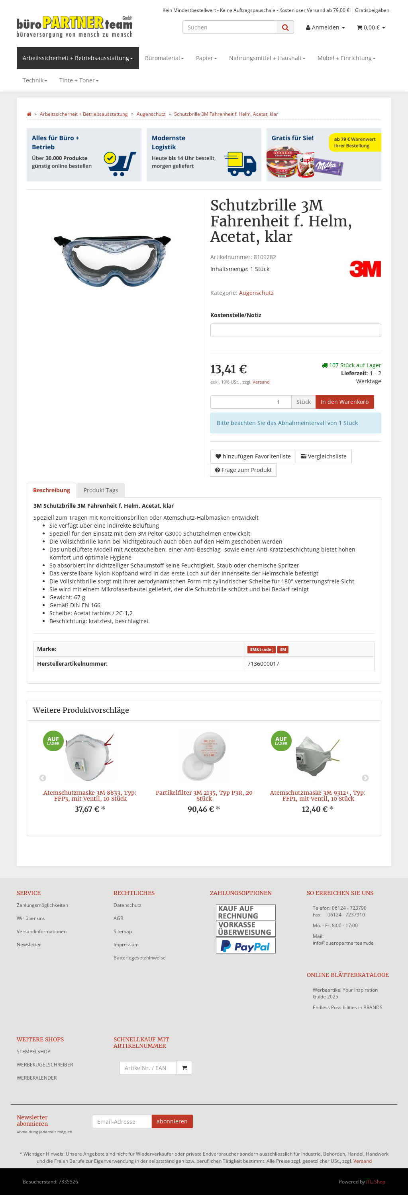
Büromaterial (164, 58)
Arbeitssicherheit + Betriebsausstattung (78, 58)
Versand (261, 382)
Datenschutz (127, 905)
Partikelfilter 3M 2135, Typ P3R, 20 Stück (204, 795)
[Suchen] (229, 27)
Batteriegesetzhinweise (140, 957)
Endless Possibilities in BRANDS (347, 1007)
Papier (206, 58)
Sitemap (123, 931)
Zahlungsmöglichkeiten (42, 905)
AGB (119, 918)
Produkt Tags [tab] (101, 490)
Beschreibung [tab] (51, 490)
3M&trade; (261, 649)
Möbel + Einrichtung (347, 58)
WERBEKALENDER (37, 1077)
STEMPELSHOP (33, 1051)
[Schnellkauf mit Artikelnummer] (148, 1067)
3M (283, 649)
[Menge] (250, 402)
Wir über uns (31, 918)
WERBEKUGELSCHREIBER (45, 1064)
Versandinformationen (42, 931)
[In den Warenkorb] (345, 402)
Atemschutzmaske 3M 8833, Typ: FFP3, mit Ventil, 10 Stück (90, 795)
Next (365, 778)
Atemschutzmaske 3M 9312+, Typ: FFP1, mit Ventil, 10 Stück (318, 795)
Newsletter (29, 944)
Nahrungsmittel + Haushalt (267, 58)
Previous (42, 778)
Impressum (126, 944)
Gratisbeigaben (372, 10)
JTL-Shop (375, 1181)
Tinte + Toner (79, 80)
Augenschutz (256, 292)
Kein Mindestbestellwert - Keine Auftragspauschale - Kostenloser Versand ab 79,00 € (256, 10)
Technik (35, 80)
